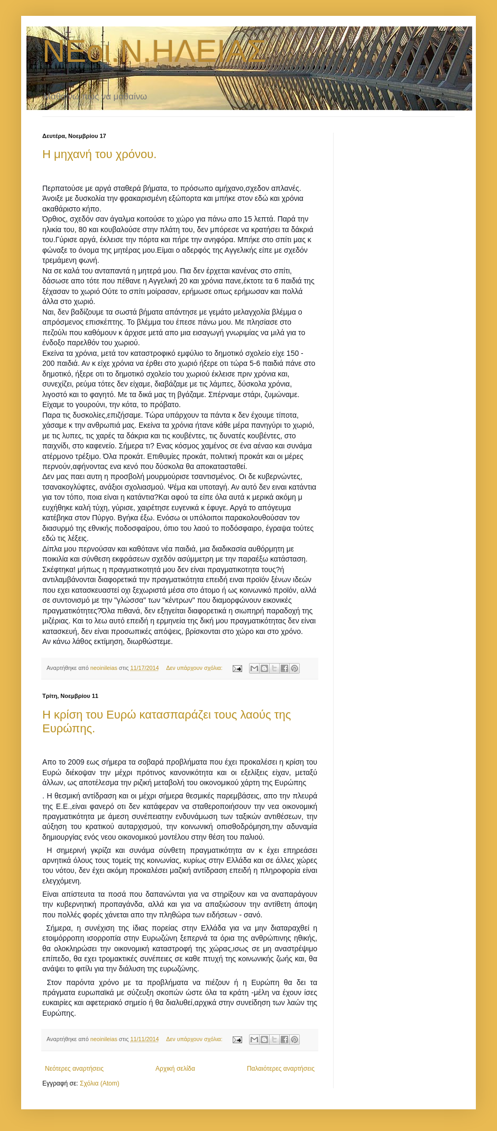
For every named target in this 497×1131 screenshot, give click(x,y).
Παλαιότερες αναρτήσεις (281, 1068)
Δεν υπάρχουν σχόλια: (195, 668)
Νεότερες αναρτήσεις (74, 1068)
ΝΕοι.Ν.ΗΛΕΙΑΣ (154, 51)
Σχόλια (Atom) (99, 1083)
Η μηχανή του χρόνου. (99, 154)
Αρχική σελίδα (175, 1068)
